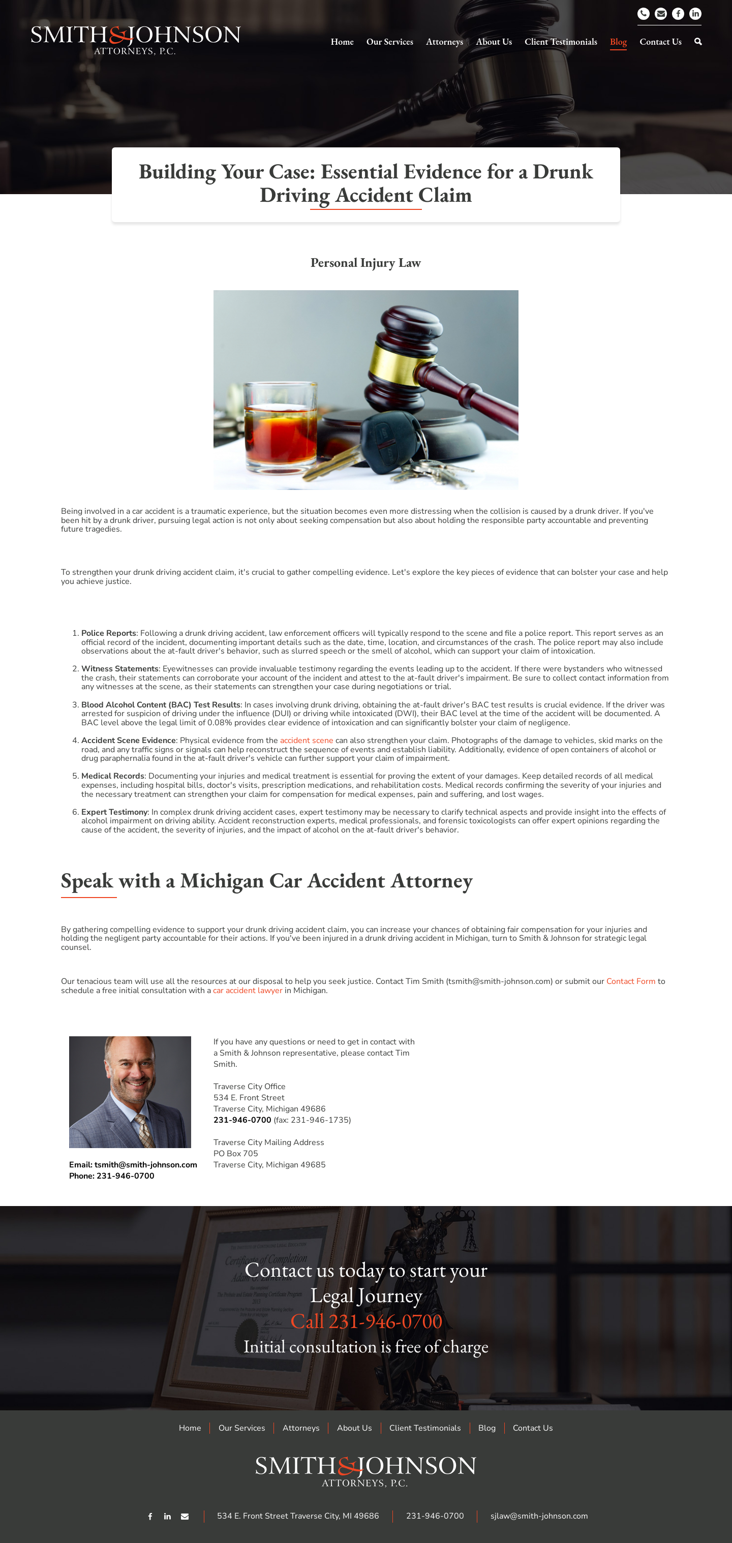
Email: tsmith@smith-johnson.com (133, 1164)
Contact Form (631, 981)
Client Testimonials (425, 1428)
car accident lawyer (248, 990)
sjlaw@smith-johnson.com (539, 1516)
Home (190, 1428)
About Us (354, 1428)
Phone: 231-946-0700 (112, 1176)
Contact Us (533, 1428)
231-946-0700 (242, 1120)
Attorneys (301, 1428)
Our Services (242, 1428)
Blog (487, 1428)
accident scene (306, 740)
